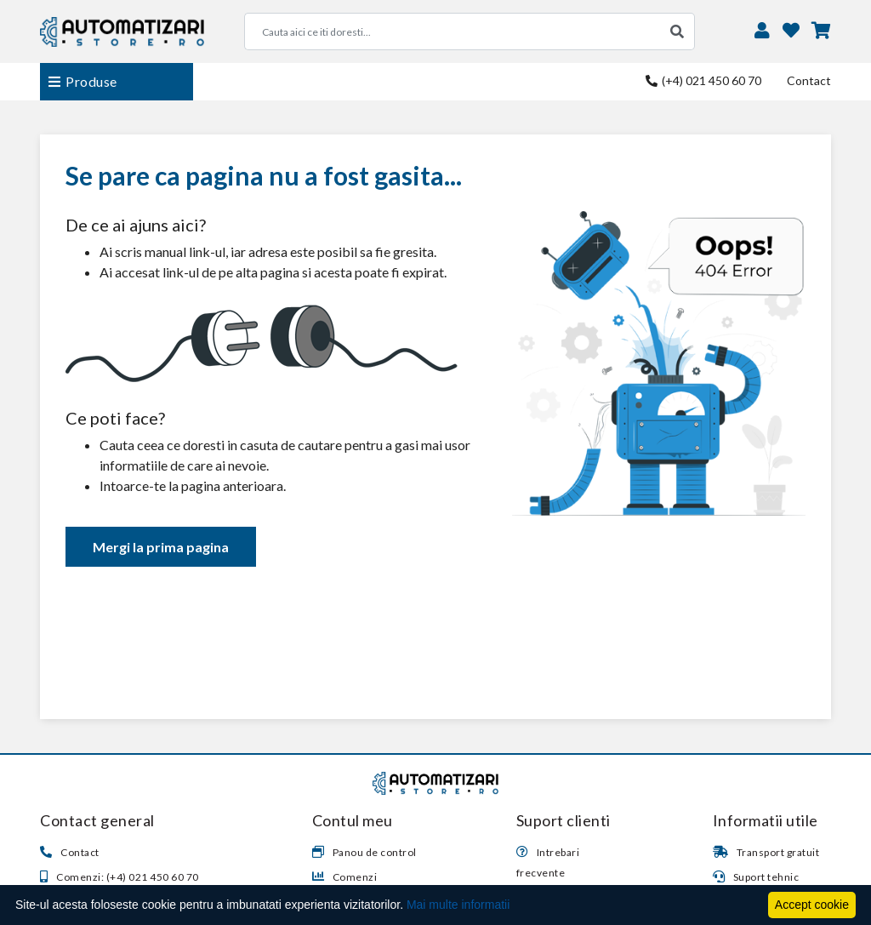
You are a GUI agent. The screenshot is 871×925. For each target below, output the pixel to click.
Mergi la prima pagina (161, 547)
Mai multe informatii (458, 904)
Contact (809, 80)
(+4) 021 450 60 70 (703, 80)
